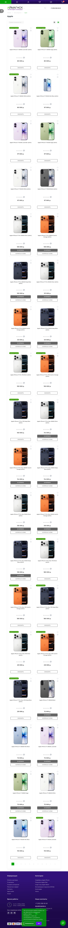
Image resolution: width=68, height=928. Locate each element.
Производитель (18, 12)
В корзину (20, 250)
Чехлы (37, 891)
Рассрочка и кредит (12, 887)
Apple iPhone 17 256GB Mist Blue (21, 746)
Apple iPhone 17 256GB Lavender (47, 746)
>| (54, 864)
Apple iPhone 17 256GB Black (47, 700)
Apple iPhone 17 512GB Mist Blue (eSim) (47, 96)
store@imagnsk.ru (40, 906)
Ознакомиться (29, 923)
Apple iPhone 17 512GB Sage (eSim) (47, 142)
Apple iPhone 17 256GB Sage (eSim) (47, 49)
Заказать (21, 67)
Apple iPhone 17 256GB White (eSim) (21, 96)
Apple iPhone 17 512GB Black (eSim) (47, 189)
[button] (28, 2)
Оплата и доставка (12, 880)
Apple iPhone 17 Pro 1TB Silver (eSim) (20, 374)
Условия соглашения (13, 884)
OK (39, 923)
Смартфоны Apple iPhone (42, 880)
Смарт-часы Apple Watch (42, 884)
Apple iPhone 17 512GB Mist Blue (20, 839)
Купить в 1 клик (21, 253)
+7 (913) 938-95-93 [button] (41, 903)
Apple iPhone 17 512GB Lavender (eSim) (20, 142)
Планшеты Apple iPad (41, 882)
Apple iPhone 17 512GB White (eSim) (21, 189)
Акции (9, 893)
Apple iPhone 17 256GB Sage (20, 793)
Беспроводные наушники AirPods (44, 887)
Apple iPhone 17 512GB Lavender (47, 839)
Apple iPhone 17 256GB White (47, 793)
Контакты (9, 889)
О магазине (10, 882)
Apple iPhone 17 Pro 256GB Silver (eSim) (21, 235)
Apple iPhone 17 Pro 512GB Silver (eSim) (47, 282)
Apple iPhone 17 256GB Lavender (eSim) (21, 49)
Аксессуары (38, 889)
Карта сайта (10, 891)
